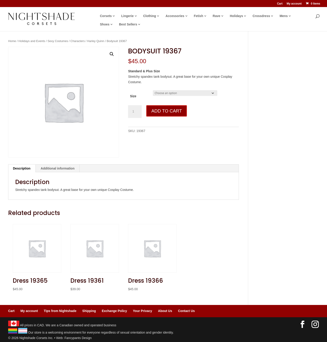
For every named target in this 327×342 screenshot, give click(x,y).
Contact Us (186, 311)
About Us (165, 311)
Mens (284, 16)
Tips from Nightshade (60, 311)
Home (12, 41)
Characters (77, 41)
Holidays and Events (31, 41)
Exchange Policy (114, 311)
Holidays (236, 16)
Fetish (198, 16)
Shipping (89, 311)
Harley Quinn (95, 41)
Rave (216, 16)
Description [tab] (21, 168)
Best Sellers (128, 24)
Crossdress (261, 16)
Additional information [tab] (57, 168)
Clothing (149, 16)
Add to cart (166, 110)
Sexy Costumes (57, 41)
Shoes (104, 24)
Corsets (106, 16)
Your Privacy (142, 311)
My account (294, 3)
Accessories (175, 16)
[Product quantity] (135, 111)
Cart (279, 3)
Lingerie (127, 16)
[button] (112, 54)
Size (133, 96)
